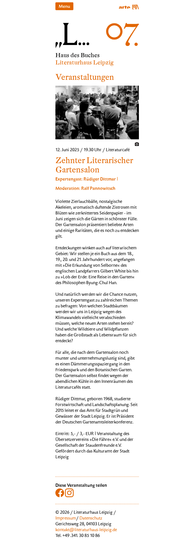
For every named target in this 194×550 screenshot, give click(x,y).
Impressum (65, 518)
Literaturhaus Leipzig (84, 62)
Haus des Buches (77, 55)
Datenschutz (90, 518)
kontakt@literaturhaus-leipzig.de (86, 530)
